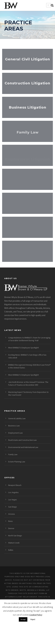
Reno (10, 521)
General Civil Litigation (27, 59)
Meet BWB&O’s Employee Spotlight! (23, 347)
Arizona (11, 514)
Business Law (14, 425)
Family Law (27, 134)
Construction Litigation (27, 83)
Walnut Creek (14, 542)
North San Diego (15, 535)
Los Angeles (13, 492)
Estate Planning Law (16, 461)
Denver (11, 528)
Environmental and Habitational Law (23, 447)
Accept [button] (23, 619)
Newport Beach (14, 485)
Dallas (10, 550)
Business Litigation (27, 108)
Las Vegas (12, 499)
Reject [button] (32, 619)
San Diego (12, 506)
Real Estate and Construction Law (22, 440)
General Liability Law (17, 418)
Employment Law (15, 433)
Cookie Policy (35, 614)
